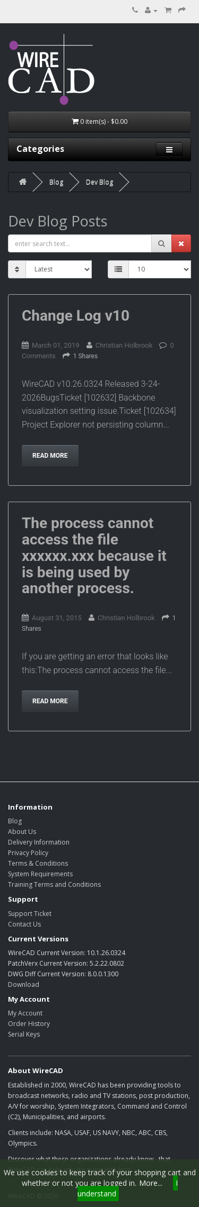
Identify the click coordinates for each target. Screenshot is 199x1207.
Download (23, 984)
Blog (56, 181)
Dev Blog (99, 181)
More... (150, 1183)
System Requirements (40, 873)
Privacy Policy (28, 852)
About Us (22, 831)
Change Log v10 (75, 315)
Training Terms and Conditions (54, 884)
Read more (50, 455)
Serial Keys (24, 1034)
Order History (29, 1023)
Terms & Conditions (38, 863)
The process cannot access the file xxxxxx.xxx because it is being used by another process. (94, 555)
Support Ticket (29, 913)
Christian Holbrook (124, 345)
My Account (25, 1013)
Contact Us (24, 924)
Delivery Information (39, 842)
